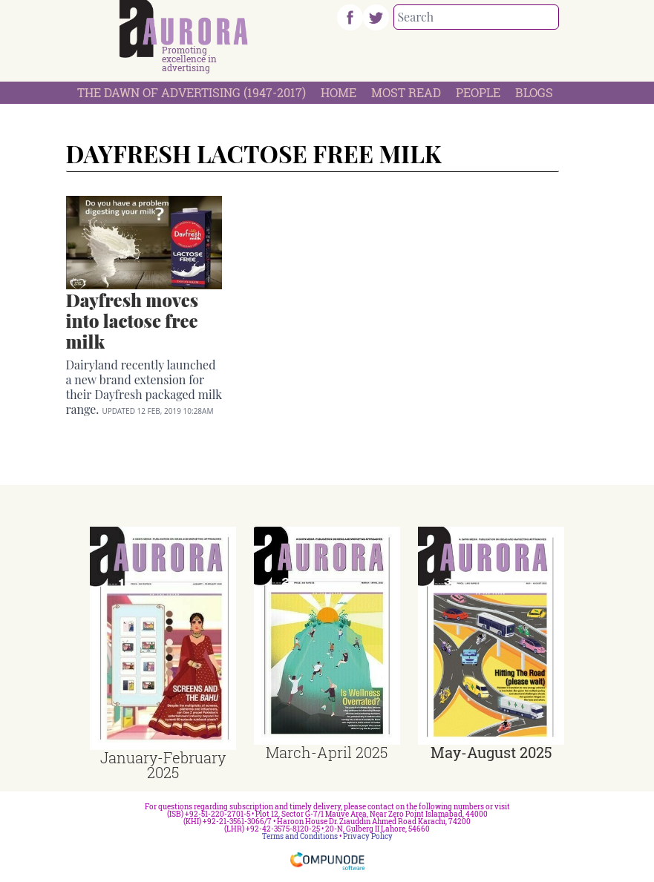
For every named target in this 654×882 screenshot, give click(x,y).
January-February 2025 (163, 765)
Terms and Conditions (300, 836)
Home (338, 92)
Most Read (406, 92)
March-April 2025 (327, 752)
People (478, 92)
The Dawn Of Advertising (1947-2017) (191, 92)
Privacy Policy (368, 836)
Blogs (534, 92)
